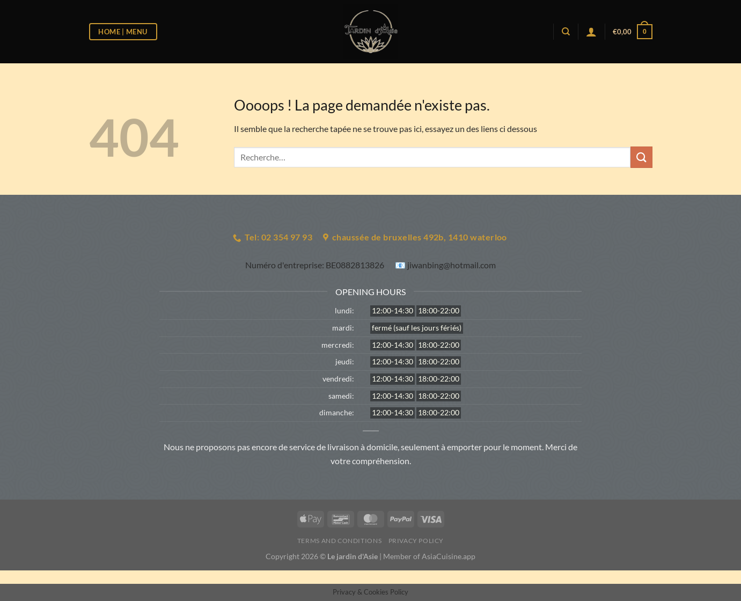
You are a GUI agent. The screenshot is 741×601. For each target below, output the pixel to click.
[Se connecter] (591, 31)
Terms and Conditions (339, 541)
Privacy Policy (416, 541)
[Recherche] (566, 31)
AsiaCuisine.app (448, 556)
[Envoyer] (641, 156)
